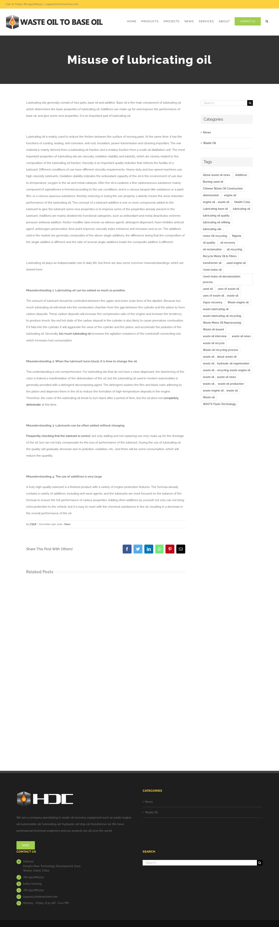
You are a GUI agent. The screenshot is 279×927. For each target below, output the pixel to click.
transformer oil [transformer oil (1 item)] (212, 262)
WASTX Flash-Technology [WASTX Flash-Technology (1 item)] (219, 404)
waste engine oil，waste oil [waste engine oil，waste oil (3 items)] (220, 390)
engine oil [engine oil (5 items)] (230, 195)
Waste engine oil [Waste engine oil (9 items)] (238, 302)
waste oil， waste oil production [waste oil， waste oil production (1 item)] (223, 383)
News (67, 524)
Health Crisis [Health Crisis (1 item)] (242, 202)
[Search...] (224, 103)
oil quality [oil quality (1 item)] (209, 242)
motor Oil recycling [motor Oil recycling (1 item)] (215, 235)
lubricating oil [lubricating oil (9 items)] (241, 208)
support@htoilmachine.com (62, 4)
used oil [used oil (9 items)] (208, 288)
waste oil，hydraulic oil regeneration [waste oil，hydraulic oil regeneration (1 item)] (226, 363)
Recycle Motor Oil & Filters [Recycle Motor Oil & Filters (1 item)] (220, 256)
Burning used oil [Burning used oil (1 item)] (213, 181)
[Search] (250, 103)
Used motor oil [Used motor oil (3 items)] (212, 269)
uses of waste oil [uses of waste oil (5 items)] (228, 288)
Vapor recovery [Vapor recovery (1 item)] (212, 302)
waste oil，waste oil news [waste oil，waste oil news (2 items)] (219, 377)
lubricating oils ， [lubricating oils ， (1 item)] (214, 229)
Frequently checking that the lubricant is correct (58, 436)
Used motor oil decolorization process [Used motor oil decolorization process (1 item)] (221, 279)
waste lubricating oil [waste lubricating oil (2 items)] (216, 309)
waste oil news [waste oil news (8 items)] (241, 336)
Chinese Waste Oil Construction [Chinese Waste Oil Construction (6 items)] (223, 188)
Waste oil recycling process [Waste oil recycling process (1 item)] (220, 349)
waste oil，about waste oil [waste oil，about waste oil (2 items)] (220, 356)
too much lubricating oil (75, 333)
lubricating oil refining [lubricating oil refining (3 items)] (216, 222)
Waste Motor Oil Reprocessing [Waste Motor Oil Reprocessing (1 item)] (222, 322)
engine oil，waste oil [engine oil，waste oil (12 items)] (216, 202)
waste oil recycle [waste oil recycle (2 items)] (214, 343)
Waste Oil (209, 143)
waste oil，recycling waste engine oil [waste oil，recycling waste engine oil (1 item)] (226, 370)
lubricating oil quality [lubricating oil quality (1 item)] (216, 215)
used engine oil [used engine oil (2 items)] (236, 262)
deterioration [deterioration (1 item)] (211, 195)
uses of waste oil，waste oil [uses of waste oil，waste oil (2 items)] (220, 295)
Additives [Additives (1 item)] (241, 175)
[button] (267, 21)
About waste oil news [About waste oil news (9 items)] (216, 175)
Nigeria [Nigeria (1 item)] (236, 235)
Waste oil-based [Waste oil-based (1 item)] (213, 329)
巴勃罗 (33, 524)
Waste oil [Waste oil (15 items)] (209, 397)
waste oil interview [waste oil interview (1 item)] (215, 336)
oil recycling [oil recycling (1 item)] (234, 249)
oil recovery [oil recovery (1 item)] (227, 242)
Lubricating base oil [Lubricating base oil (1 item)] (215, 208)
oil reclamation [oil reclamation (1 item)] (212, 249)
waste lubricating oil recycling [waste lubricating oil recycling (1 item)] (222, 315)
